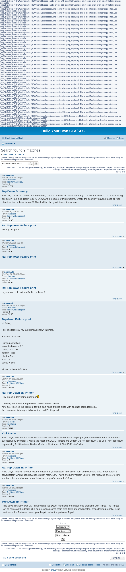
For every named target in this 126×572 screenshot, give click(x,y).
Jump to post (117, 205)
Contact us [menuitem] (56, 565)
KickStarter (11, 424)
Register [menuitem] (111, 138)
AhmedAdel (9, 175)
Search (31, 163)
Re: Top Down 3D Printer (18, 392)
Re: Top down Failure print (19, 225)
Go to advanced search (13, 154)
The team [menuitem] (70, 565)
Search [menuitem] (122, 143)
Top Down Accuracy (15, 182)
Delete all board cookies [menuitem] (89, 565)
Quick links (10, 138)
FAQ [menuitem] (21, 138)
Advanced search (36, 163)
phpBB (53, 570)
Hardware (12, 180)
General (11, 422)
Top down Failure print (16, 216)
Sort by (63, 523)
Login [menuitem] (121, 138)
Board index (10, 565)
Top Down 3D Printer (15, 383)
